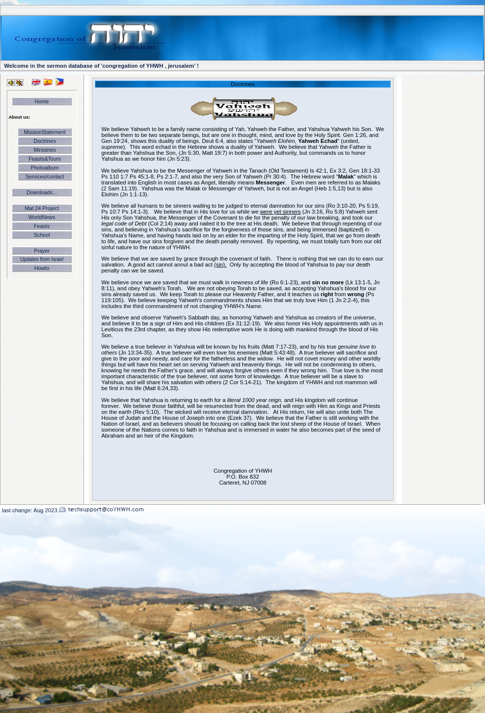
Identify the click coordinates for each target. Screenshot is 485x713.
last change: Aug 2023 (29, 510)
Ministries (45, 150)
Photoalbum (45, 168)
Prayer (41, 251)
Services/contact (44, 176)
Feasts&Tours (45, 159)
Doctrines (45, 141)
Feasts (42, 226)
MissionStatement (45, 132)
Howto (41, 268)
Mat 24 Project (42, 208)
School (42, 235)
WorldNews (41, 217)
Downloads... (42, 192)
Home (41, 101)
